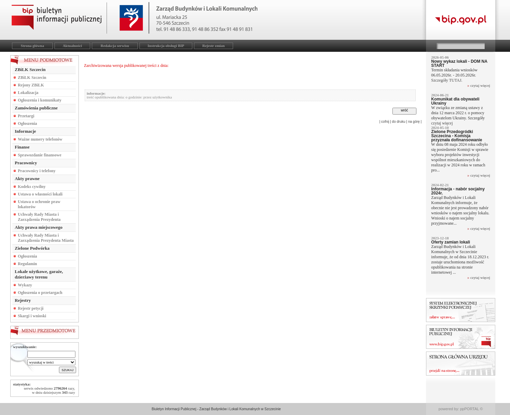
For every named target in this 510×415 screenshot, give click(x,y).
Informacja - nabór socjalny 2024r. (458, 191)
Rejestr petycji (31, 308)
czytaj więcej (480, 85)
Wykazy (25, 285)
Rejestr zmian (213, 46)
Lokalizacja (28, 92)
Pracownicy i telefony (37, 170)
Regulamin (27, 263)
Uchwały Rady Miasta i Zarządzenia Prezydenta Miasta (46, 238)
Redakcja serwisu (115, 46)
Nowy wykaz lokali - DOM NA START (459, 63)
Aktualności (72, 46)
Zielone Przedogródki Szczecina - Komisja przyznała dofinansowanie (456, 135)
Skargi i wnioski (32, 315)
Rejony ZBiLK (31, 85)
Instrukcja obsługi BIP (166, 46)
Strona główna (32, 46)
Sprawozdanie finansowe (39, 155)
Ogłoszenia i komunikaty (39, 100)
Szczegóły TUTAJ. (447, 80)
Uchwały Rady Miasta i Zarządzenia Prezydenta (39, 217)
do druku (398, 121)
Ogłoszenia (27, 123)
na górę (414, 121)
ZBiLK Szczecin (32, 77)
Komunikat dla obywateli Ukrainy (455, 101)
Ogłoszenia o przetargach (40, 292)
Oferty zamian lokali (450, 242)
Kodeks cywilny (32, 186)
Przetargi (26, 116)
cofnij (385, 121)
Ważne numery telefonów (40, 139)
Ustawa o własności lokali (40, 194)
